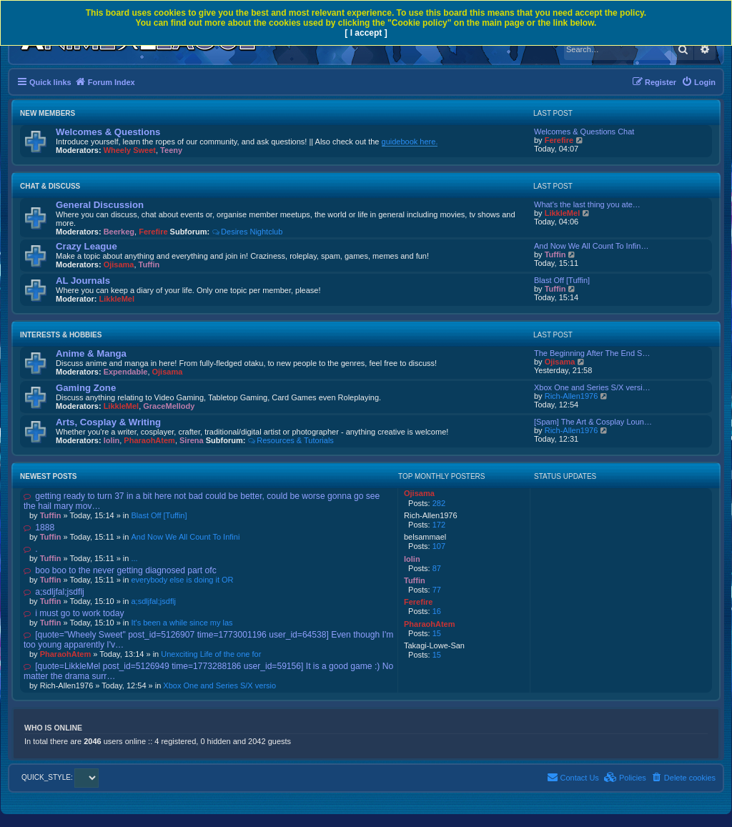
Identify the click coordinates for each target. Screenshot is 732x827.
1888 (39, 528)
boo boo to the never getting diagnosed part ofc (120, 570)
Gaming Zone (86, 387)
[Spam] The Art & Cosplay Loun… (593, 421)
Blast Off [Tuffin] (562, 280)
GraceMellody (168, 406)
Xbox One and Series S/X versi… (592, 387)
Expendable (126, 371)
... (134, 558)
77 (436, 589)
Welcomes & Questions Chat (584, 131)
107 (438, 546)
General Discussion (100, 204)
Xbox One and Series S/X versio (219, 685)
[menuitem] (698, 82)
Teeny (171, 150)
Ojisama (119, 264)
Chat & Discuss (50, 186)
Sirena (191, 440)
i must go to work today (74, 613)
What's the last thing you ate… (587, 204)
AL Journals (83, 280)
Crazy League (86, 246)
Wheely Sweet (130, 150)
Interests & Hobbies (61, 335)
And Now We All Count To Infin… (591, 246)
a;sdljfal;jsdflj (54, 592)
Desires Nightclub (247, 231)
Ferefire (559, 140)
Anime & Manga (91, 353)
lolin (112, 440)
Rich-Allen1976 (571, 396)
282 (438, 503)
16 (436, 611)
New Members (47, 113)
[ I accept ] (366, 33)
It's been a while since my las (181, 622)
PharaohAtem (149, 440)
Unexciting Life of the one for (211, 654)
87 (436, 568)
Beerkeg (119, 231)
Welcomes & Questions (108, 132)
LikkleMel (562, 213)
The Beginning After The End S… (592, 353)
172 (438, 524)
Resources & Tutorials (290, 440)
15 (436, 633)
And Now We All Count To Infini (185, 537)
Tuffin (149, 264)
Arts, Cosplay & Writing (108, 422)
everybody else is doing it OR (182, 579)
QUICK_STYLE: (60, 777)
